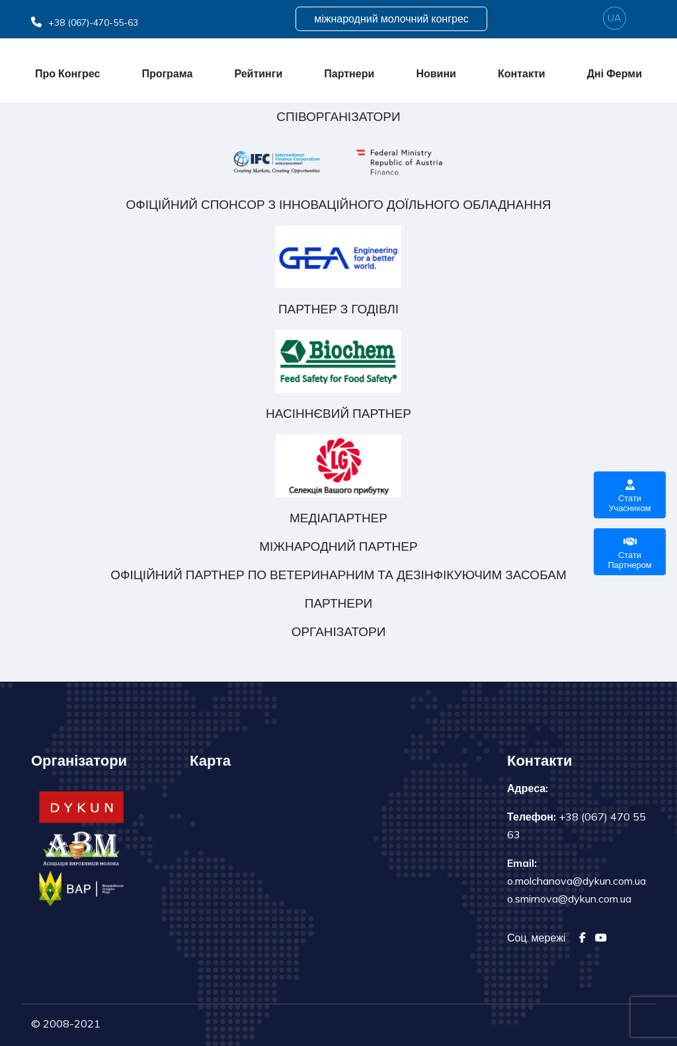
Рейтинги (258, 73)
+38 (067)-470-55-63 (84, 22)
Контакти (521, 73)
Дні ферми (614, 73)
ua (614, 18)
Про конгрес (67, 73)
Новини (436, 73)
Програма (166, 73)
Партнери (349, 73)
